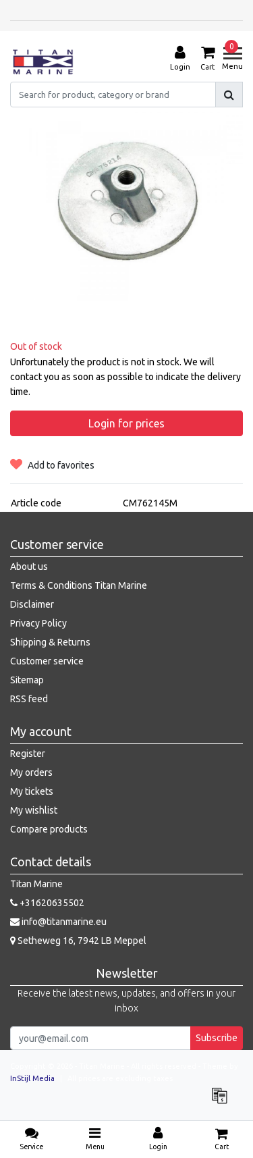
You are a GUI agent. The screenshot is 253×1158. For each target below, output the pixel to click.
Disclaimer (32, 604)
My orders (31, 772)
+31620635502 (47, 902)
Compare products (49, 829)
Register (27, 753)
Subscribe (216, 1037)
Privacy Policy (38, 623)
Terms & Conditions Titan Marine (78, 585)
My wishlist (33, 810)
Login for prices (126, 423)
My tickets (31, 791)
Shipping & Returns (50, 642)
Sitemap (27, 680)
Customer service (47, 661)
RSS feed (29, 698)
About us (29, 566)
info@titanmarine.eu (58, 921)
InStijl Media (32, 1078)
